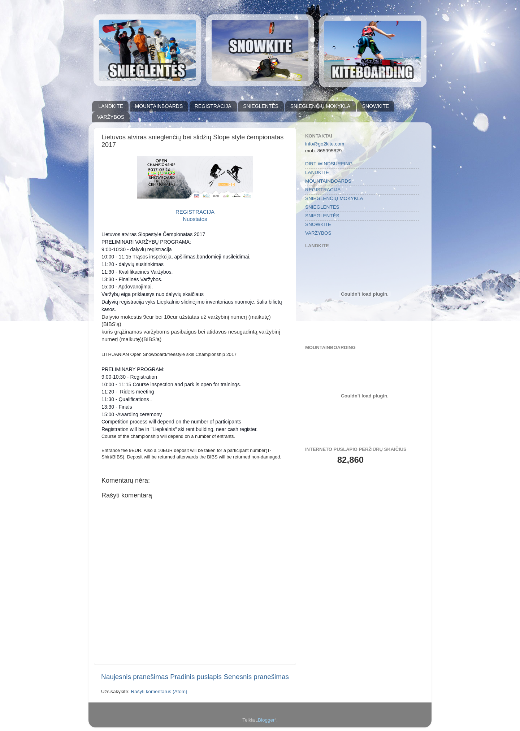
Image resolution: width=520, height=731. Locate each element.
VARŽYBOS (110, 117)
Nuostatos (195, 219)
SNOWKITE (375, 106)
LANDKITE (111, 106)
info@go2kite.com (324, 144)
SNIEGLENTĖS (260, 106)
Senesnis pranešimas (256, 676)
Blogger (266, 720)
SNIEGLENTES (322, 207)
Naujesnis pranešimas (134, 676)
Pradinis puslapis (196, 676)
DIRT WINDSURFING (329, 163)
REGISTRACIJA (213, 106)
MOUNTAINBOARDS (159, 106)
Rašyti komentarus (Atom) (159, 691)
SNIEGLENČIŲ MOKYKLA (320, 106)
